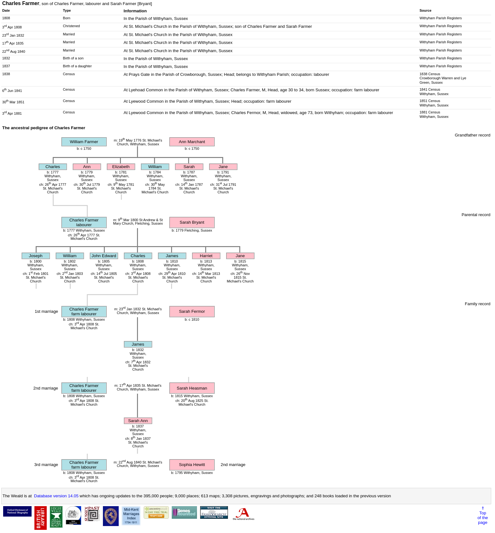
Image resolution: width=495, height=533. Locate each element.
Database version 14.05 (56, 496)
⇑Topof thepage (482, 515)
